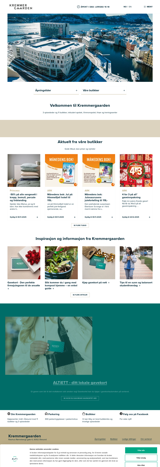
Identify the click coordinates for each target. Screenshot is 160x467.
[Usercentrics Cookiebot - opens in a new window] (15, 462)
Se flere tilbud (80, 225)
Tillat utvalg (141, 445)
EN (130, 7)
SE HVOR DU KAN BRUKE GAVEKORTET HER (80, 398)
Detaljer (121, 462)
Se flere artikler (80, 295)
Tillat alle (141, 437)
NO (125, 7)
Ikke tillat (141, 452)
